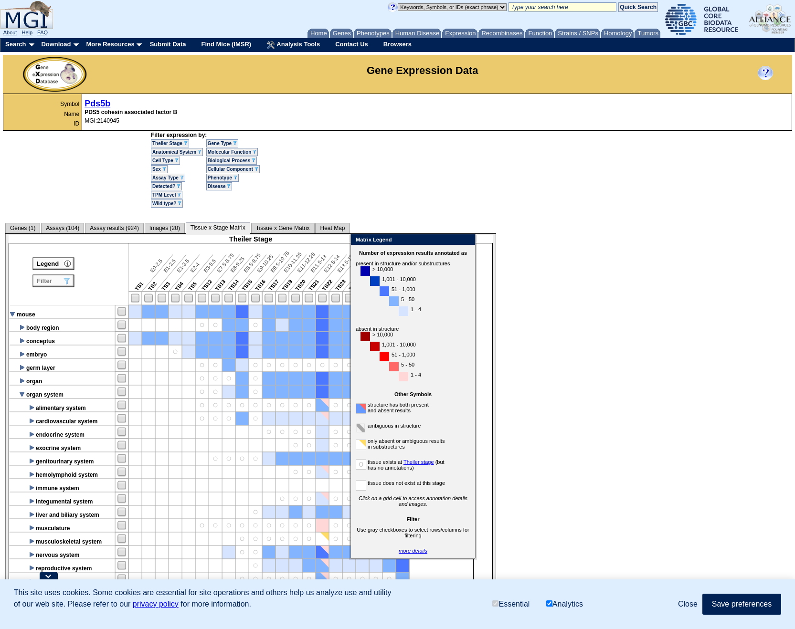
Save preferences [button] (742, 604)
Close (612, 240)
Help (26, 32)
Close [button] (688, 604)
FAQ (42, 32)
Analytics (564, 604)
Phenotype (222, 177)
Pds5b (97, 103)
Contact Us (351, 44)
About (10, 32)
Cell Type (165, 160)
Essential (511, 604)
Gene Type (222, 143)
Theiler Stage (170, 143)
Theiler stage (564, 462)
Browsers (397, 44)
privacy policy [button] (156, 604)
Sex (159, 169)
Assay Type (168, 177)
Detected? (166, 186)
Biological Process (231, 160)
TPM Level (166, 195)
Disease (219, 186)
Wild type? (166, 203)
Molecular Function (232, 152)
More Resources (110, 44)
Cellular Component (233, 169)
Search (15, 44)
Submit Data (168, 44)
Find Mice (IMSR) (226, 44)
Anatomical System (176, 152)
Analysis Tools (293, 45)
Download (56, 44)
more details (558, 551)
